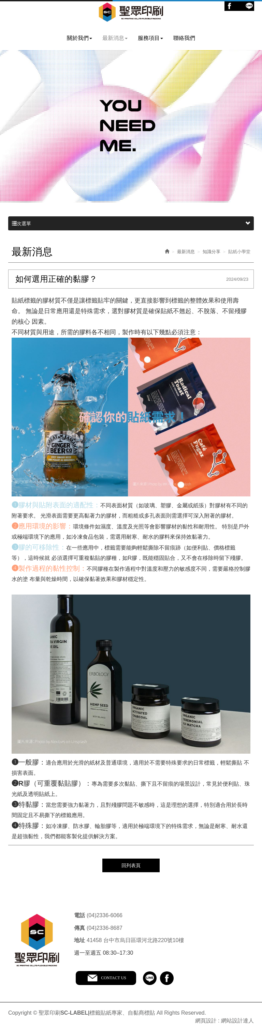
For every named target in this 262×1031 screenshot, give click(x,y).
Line (249, 6)
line (151, 977)
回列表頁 (131, 864)
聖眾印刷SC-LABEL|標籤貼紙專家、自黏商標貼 (131, 13)
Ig (239, 6)
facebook (168, 977)
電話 (79, 915)
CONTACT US (114, 977)
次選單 (131, 223)
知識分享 (211, 251)
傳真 (79, 927)
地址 (79, 939)
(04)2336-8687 (104, 927)
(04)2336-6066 (104, 915)
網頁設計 (206, 1020)
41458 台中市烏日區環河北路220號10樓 (135, 939)
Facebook (229, 6)
